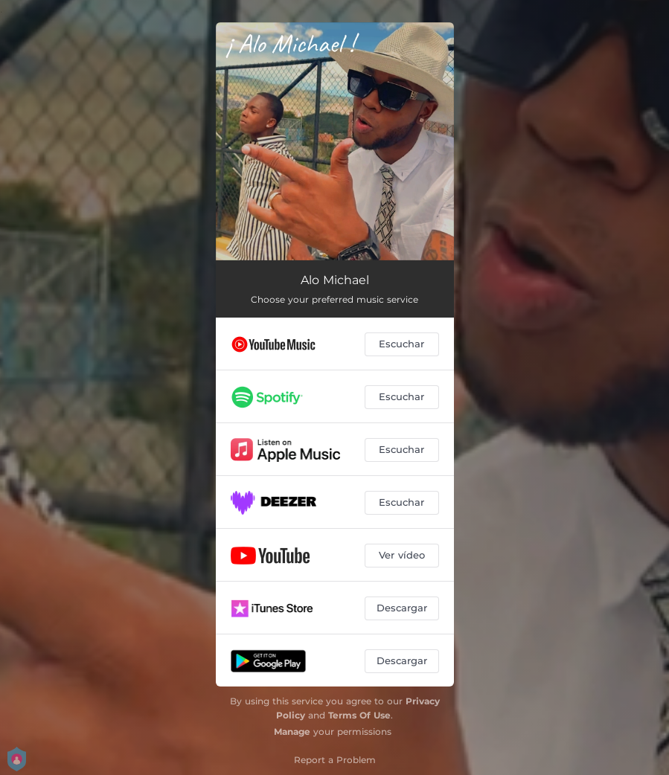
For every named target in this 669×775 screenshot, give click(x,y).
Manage (292, 731)
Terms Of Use (359, 715)
